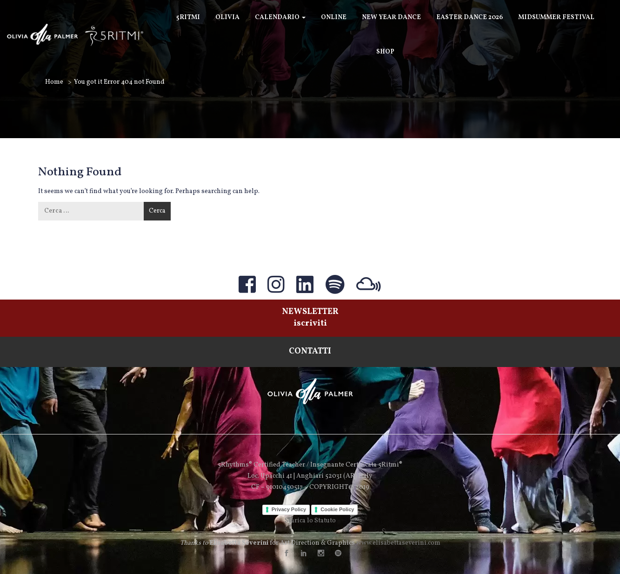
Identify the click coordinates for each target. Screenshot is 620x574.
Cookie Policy (337, 509)
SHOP (385, 51)
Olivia (227, 17)
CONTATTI (310, 351)
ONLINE (334, 17)
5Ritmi (188, 17)
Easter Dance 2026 (469, 17)
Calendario (280, 17)
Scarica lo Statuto (310, 520)
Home (54, 82)
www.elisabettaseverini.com (398, 543)
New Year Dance (391, 17)
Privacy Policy (289, 509)
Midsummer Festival (556, 17)
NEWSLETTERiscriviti (310, 317)
